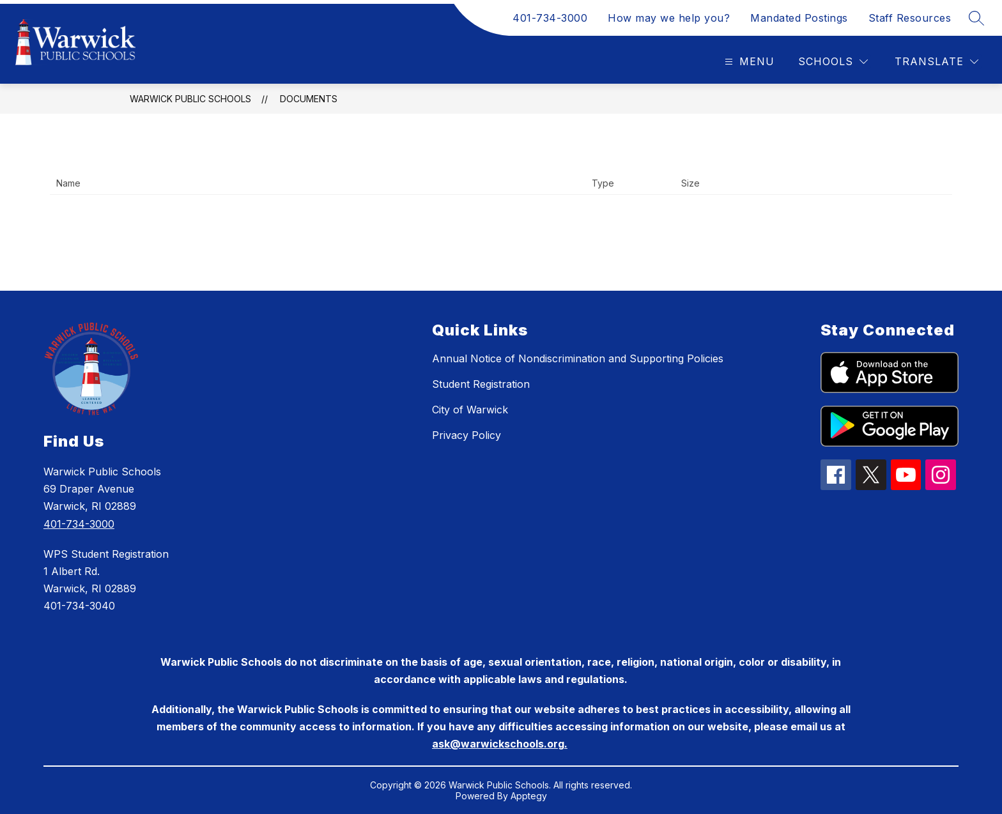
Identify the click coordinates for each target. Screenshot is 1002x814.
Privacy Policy (466, 435)
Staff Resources (910, 18)
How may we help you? (669, 18)
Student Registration (481, 384)
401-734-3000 (550, 18)
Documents (308, 98)
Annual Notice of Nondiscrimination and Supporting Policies (577, 358)
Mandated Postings (799, 18)
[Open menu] (748, 62)
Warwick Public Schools (190, 98)
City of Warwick (470, 409)
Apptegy (529, 795)
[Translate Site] (936, 62)
